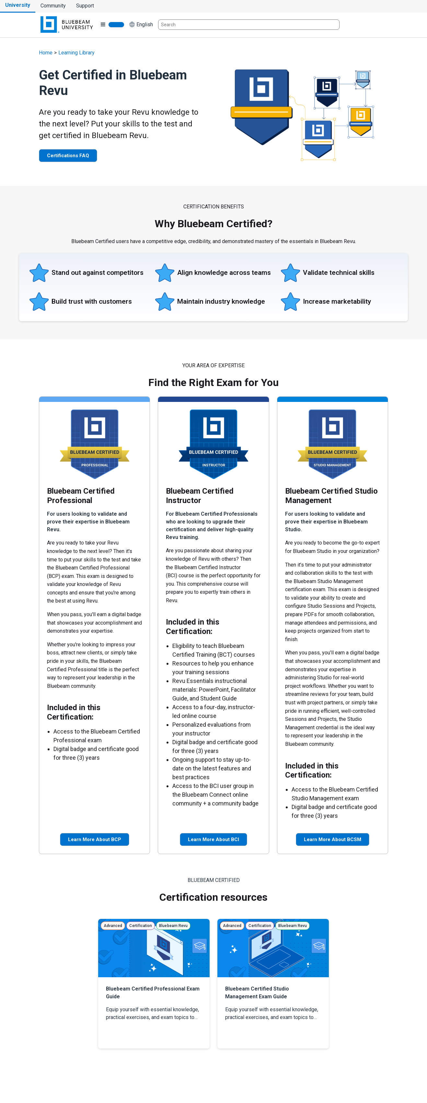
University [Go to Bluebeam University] (17, 5)
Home (45, 53)
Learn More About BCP (94, 839)
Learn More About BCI (213, 839)
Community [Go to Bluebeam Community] (53, 6)
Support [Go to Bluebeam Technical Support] (85, 6)
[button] (141, 24)
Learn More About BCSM (332, 839)
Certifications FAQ (68, 155)
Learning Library (76, 53)
